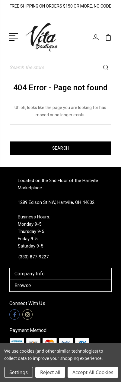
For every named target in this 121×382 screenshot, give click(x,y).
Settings (18, 372)
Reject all (50, 372)
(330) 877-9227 (33, 257)
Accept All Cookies (92, 372)
